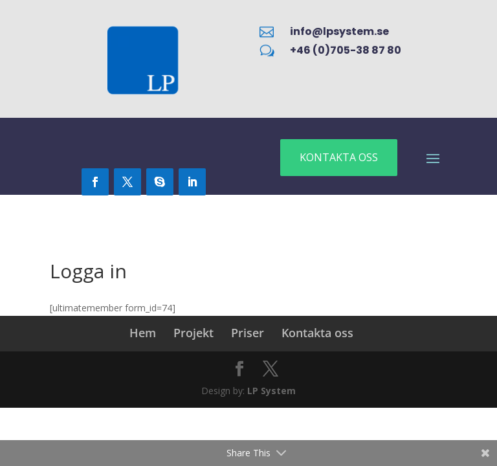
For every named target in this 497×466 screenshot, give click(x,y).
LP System (271, 390)
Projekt (193, 332)
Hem (142, 332)
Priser (247, 332)
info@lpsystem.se (339, 31)
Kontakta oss (317, 332)
